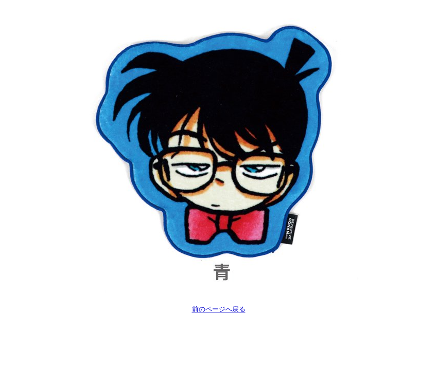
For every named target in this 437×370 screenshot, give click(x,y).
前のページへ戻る (219, 309)
